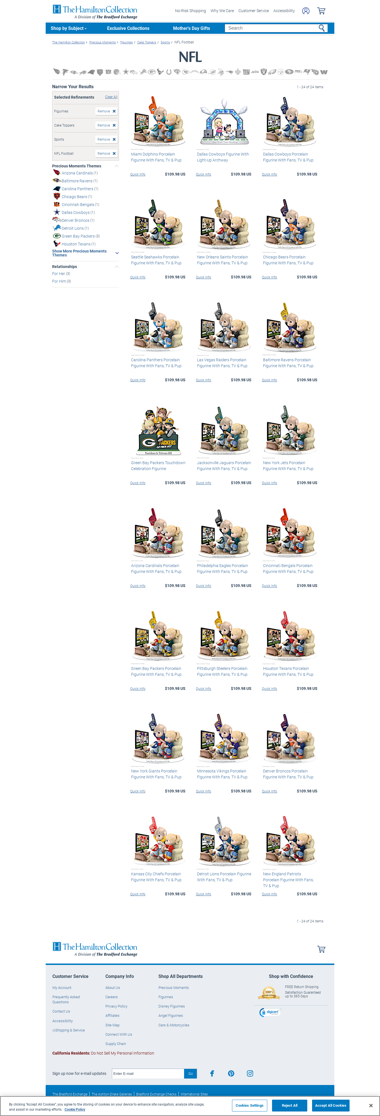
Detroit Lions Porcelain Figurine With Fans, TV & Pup (223, 876)
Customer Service (253, 10)
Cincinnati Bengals (78, 204)
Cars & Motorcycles (173, 1025)
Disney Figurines (171, 1006)
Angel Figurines (170, 1015)
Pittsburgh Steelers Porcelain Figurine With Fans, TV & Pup (221, 671)
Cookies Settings (250, 1105)
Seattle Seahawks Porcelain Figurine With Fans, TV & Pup (155, 259)
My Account (61, 987)
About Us (112, 987)
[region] (190, 1106)
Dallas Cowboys (76, 212)
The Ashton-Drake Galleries (112, 1094)
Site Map (112, 1025)
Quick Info (137, 174)
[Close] (371, 1105)
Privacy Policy (116, 1006)
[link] (270, 1013)
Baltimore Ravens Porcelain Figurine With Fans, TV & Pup (287, 362)
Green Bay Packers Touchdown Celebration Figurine (157, 465)
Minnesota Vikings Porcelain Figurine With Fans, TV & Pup (221, 774)
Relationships (64, 266)
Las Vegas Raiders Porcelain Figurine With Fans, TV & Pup (221, 362)
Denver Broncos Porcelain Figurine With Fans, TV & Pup (287, 774)
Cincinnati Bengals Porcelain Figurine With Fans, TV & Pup (287, 568)
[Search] (276, 28)
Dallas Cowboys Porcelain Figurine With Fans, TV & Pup (287, 157)
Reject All (289, 1105)
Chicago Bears (75, 196)
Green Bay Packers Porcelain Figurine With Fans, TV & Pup (155, 671)
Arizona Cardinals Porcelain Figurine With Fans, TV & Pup (155, 568)
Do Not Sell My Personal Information (103, 1053)
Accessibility (284, 10)
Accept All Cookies (330, 1105)
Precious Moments (173, 987)
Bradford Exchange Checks (156, 1094)
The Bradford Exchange (69, 1094)
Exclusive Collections (128, 28)
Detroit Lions (73, 228)
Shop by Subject (67, 28)
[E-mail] (148, 1074)
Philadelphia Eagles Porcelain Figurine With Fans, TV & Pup (221, 568)
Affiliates (112, 1015)
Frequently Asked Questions (66, 999)
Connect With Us (118, 1034)
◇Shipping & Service (68, 1030)
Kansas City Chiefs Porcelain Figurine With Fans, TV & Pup (155, 876)
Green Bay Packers (79, 236)
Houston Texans (76, 244)
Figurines (165, 996)
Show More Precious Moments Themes (79, 253)
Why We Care (222, 10)
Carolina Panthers (78, 188)
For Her (59, 273)
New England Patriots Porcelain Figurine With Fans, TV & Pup (289, 876)
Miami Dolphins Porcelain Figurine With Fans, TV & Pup (155, 157)
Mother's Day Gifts (191, 28)
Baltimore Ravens (77, 180)
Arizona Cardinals (78, 173)
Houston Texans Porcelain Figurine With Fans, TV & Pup (287, 671)
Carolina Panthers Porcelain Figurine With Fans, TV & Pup (155, 362)
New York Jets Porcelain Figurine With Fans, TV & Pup (287, 465)
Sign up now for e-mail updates (79, 1073)
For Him (59, 281)
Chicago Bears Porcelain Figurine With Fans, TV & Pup (287, 259)
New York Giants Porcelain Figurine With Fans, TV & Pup (155, 774)
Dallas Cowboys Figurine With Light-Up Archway (222, 157)
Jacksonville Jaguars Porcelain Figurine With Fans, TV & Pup (223, 465)
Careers (111, 996)
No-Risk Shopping (190, 10)
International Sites (194, 1094)
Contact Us (61, 1011)
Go (190, 1073)
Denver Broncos (76, 220)
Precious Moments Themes (76, 166)
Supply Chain (115, 1043)
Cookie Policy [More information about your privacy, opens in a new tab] (75, 1109)
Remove (104, 111)
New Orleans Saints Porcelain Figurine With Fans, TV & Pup (221, 259)
